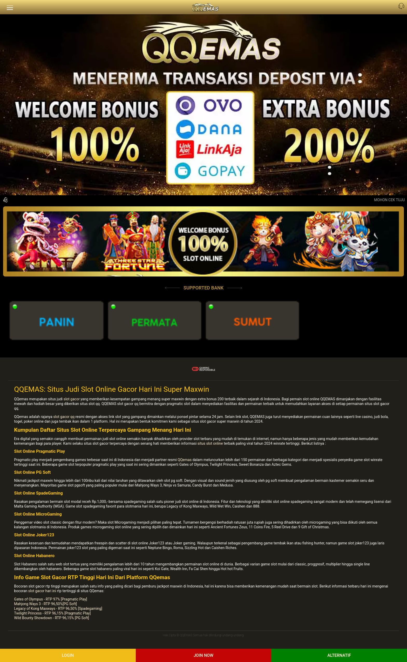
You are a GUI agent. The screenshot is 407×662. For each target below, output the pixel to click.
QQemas (185, 460)
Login (68, 655)
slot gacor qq (63, 417)
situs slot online (210, 443)
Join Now (203, 655)
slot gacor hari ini (42, 591)
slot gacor (72, 399)
